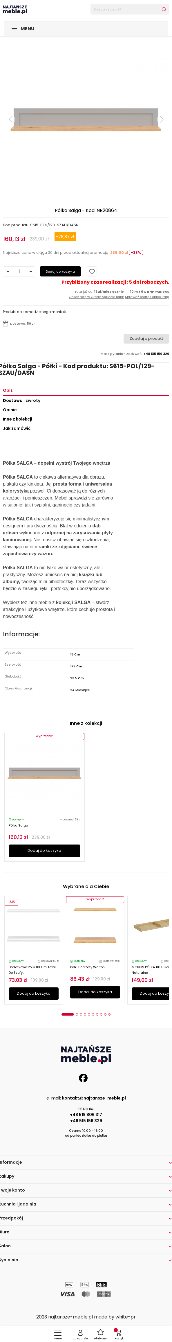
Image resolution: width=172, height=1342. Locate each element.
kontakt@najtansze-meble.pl (94, 1098)
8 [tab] (101, 1014)
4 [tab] (85, 1014)
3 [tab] (81, 1014)
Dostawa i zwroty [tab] (21, 400)
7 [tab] (97, 1014)
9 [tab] (105, 1014)
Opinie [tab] (10, 410)
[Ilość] (19, 271)
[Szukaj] (129, 9)
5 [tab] (89, 1014)
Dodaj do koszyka (60, 271)
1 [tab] (67, 1014)
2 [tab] (77, 1014)
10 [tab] (109, 1014)
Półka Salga (18, 825)
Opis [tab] (8, 390)
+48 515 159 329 (86, 1121)
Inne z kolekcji (17, 419)
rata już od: (96, 294)
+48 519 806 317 (86, 1115)
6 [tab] (93, 1014)
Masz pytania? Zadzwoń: (135, 353)
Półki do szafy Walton (87, 967)
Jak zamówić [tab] (16, 428)
